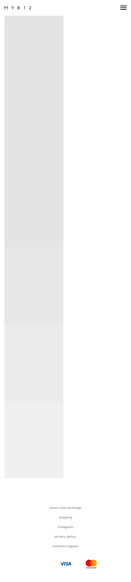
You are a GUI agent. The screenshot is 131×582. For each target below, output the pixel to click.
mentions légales (65, 546)
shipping (65, 517)
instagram (65, 527)
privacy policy (65, 536)
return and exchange (65, 507)
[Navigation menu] (123, 8)
